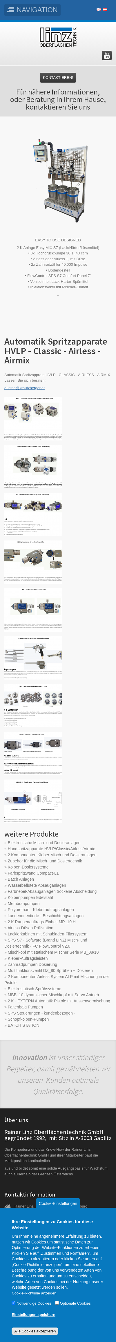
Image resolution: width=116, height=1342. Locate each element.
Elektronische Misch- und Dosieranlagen (44, 842)
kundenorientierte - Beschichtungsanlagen (46, 915)
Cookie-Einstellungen (58, 1212)
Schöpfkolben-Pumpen (28, 1019)
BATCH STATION (23, 1025)
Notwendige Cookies (34, 1312)
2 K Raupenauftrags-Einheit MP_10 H (42, 921)
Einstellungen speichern (33, 1324)
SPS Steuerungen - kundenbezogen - (41, 1013)
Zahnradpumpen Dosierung (32, 964)
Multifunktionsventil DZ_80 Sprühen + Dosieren (50, 970)
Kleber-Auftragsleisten (28, 958)
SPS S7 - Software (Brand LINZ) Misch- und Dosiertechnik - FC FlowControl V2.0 (45, 943)
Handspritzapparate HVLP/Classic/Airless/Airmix (51, 848)
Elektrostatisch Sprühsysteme (34, 988)
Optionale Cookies (75, 1312)
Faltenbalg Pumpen (25, 1007)
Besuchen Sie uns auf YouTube (107, 55)
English (99, 9)
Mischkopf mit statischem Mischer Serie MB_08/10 (53, 952)
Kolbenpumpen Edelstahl (30, 897)
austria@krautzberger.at (24, 388)
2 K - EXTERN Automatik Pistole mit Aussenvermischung (59, 1001)
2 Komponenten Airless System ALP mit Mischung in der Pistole (56, 979)
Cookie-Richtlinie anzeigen (34, 1302)
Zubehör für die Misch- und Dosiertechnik (45, 861)
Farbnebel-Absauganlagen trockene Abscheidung (52, 891)
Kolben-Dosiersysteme (28, 867)
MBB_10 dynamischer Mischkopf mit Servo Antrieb (53, 995)
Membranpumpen (24, 903)
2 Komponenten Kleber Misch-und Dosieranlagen (52, 855)
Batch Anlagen (21, 879)
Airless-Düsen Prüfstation (30, 928)
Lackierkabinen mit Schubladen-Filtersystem (48, 934)
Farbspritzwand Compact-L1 (33, 873)
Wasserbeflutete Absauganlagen (37, 885)
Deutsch (105, 9)
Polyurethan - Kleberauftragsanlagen (41, 909)
